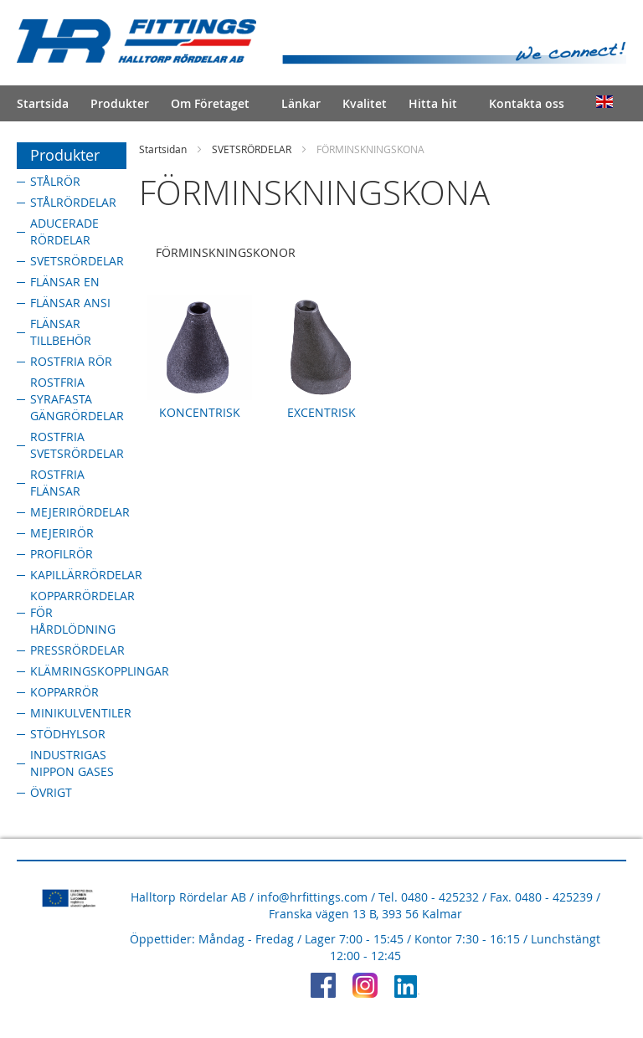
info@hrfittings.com (312, 897)
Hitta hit (433, 103)
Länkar (301, 103)
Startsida (43, 103)
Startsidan (163, 149)
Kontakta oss (526, 103)
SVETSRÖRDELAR (251, 149)
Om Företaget (210, 103)
